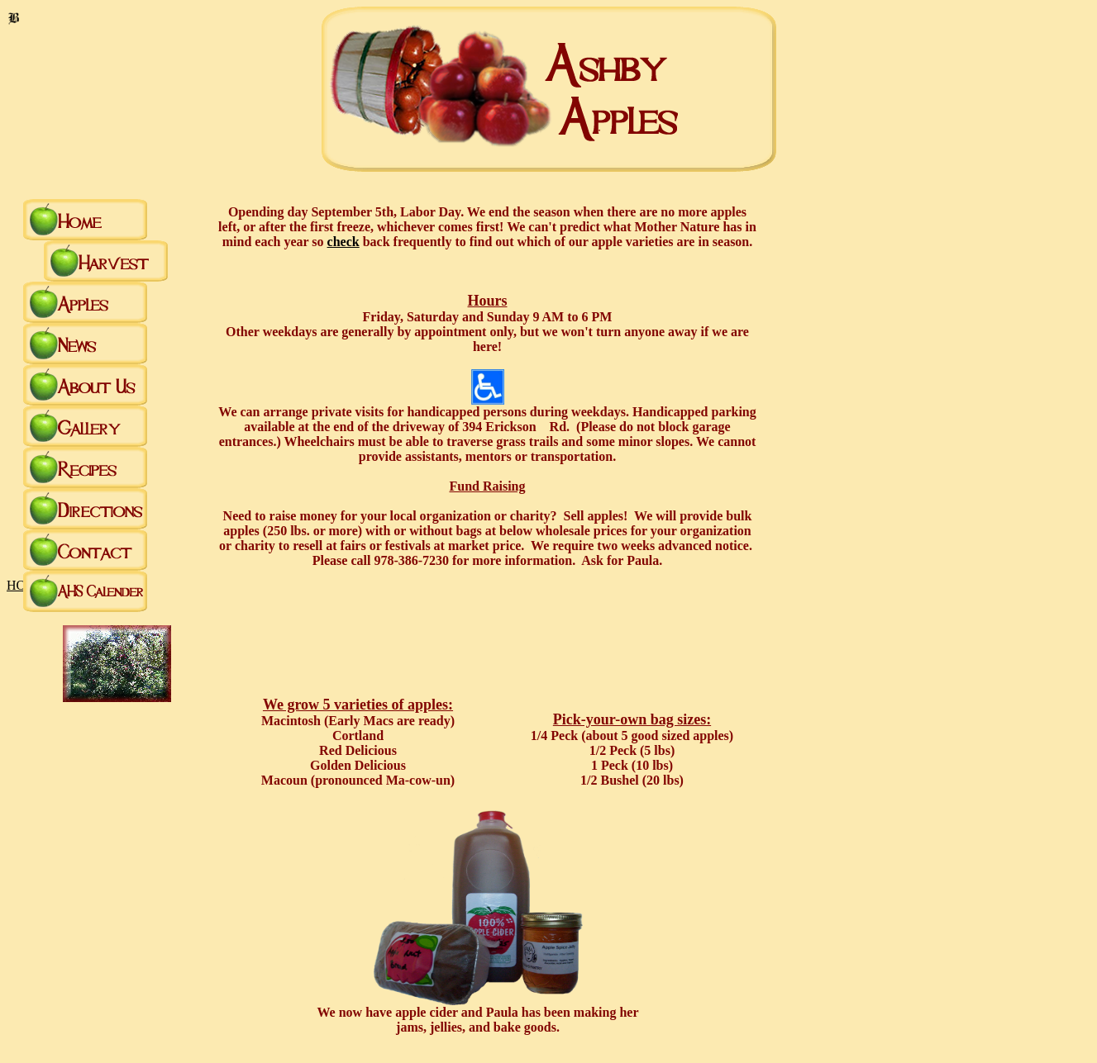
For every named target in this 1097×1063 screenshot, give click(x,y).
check (343, 242)
